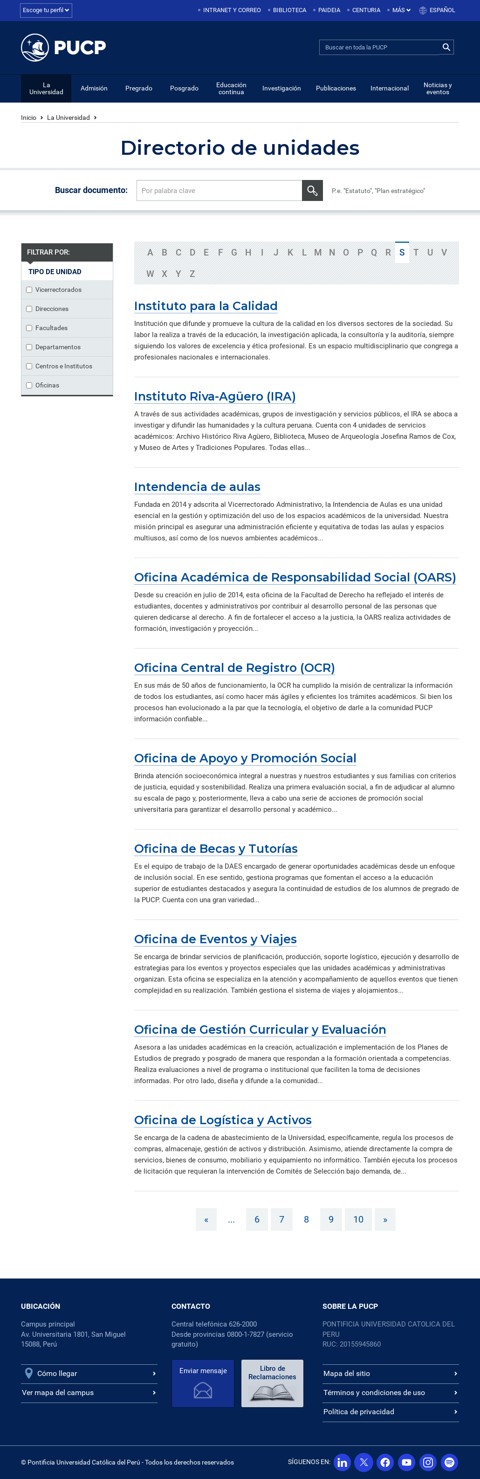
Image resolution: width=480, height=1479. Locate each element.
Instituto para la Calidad (206, 306)
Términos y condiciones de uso (374, 1392)
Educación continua (231, 88)
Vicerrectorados (54, 289)
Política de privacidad (358, 1411)
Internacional (389, 88)
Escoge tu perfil (46, 10)
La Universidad (46, 88)
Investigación (281, 88)
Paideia (329, 10)
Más (401, 10)
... (231, 1219)
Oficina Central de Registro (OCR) (234, 668)
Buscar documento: (91, 190)
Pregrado (138, 88)
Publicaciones (336, 88)
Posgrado (184, 88)
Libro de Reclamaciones (272, 1372)
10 (358, 1219)
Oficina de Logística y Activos (223, 1120)
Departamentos (53, 347)
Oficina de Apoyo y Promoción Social (245, 758)
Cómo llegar (57, 1373)
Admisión (94, 88)
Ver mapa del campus (58, 1392)
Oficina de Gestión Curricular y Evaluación (260, 1030)
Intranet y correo (232, 10)
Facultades (47, 328)
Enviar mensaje (203, 1371)
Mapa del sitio (346, 1373)
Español (442, 10)
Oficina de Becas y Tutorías (216, 849)
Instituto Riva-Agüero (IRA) (215, 396)
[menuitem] (230, 10)
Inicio (28, 117)
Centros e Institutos (59, 366)
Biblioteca (289, 10)
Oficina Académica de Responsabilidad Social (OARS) (295, 577)
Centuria (366, 10)
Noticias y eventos (438, 88)
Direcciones (47, 308)
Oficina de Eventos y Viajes (215, 939)
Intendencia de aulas (197, 487)
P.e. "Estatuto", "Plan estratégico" (378, 190)
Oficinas (42, 385)
